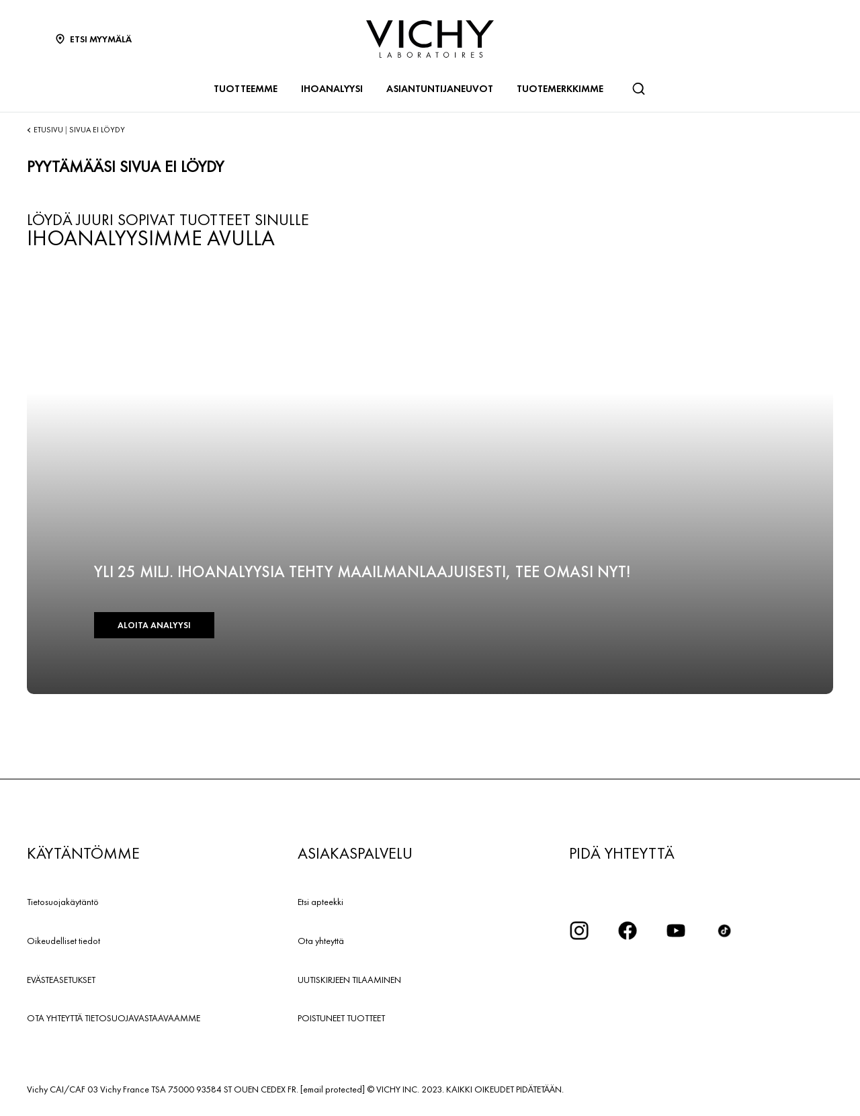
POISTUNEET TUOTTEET (341, 1018)
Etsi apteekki (320, 902)
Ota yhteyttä (321, 941)
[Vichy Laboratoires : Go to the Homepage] (430, 39)
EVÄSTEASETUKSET (61, 980)
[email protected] (332, 1089)
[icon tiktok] (724, 930)
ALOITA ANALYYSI (154, 625)
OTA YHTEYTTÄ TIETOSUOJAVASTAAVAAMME (113, 1018)
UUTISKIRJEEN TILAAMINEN (349, 980)
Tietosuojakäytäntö (63, 902)
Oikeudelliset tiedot (63, 941)
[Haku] (638, 89)
